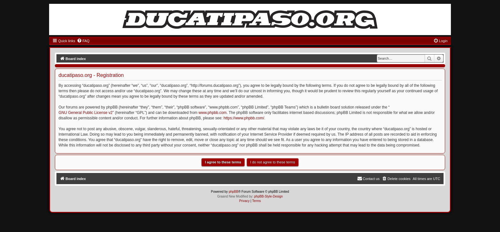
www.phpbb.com (212, 112)
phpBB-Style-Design (268, 196)
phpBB (233, 191)
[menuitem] (83, 41)
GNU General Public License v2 (85, 112)
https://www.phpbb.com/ (244, 118)
